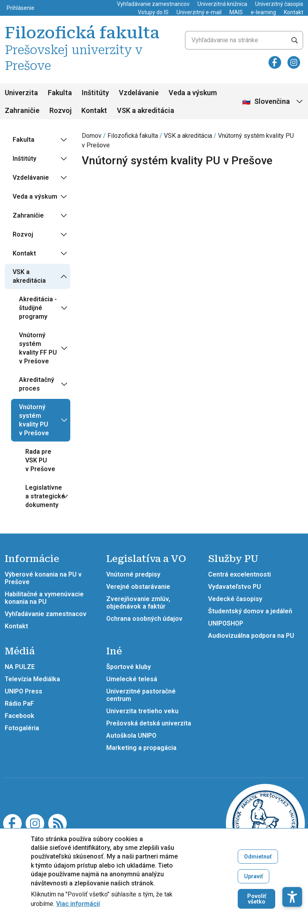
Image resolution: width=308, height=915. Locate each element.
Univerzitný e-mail (199, 12)
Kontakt (293, 12)
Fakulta (60, 92)
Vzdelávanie (139, 92)
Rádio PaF (19, 703)
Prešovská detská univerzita (148, 723)
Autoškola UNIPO (131, 735)
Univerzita (21, 92)
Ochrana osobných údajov (144, 618)
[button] (292, 869)
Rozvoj (60, 110)
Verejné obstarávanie (138, 586)
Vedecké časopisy (235, 599)
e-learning (263, 12)
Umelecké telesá (131, 679)
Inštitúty (95, 92)
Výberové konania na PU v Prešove (43, 578)
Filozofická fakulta (132, 135)
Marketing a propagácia (141, 748)
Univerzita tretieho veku (142, 711)
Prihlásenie (20, 8)
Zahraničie (22, 110)
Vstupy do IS (153, 12)
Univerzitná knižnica (222, 4)
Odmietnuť (258, 861)
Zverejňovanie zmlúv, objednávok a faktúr (138, 602)
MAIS (236, 12)
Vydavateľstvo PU (234, 586)
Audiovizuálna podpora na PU (251, 635)
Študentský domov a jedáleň (250, 611)
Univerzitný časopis (279, 4)
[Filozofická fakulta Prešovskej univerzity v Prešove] (265, 823)
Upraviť (253, 880)
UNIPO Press (23, 691)
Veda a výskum (193, 92)
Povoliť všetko (256, 903)
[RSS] (57, 823)
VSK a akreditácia (145, 110)
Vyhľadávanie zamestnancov (153, 4)
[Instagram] (293, 62)
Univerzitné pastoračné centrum (141, 695)
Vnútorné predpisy (133, 574)
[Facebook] (275, 62)
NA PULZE (20, 667)
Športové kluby (128, 667)
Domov (91, 135)
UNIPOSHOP (225, 623)
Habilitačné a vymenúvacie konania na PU (44, 597)
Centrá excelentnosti (239, 574)
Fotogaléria (22, 728)
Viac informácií (78, 908)
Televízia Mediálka (32, 679)
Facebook (19, 716)
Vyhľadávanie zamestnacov (45, 614)
